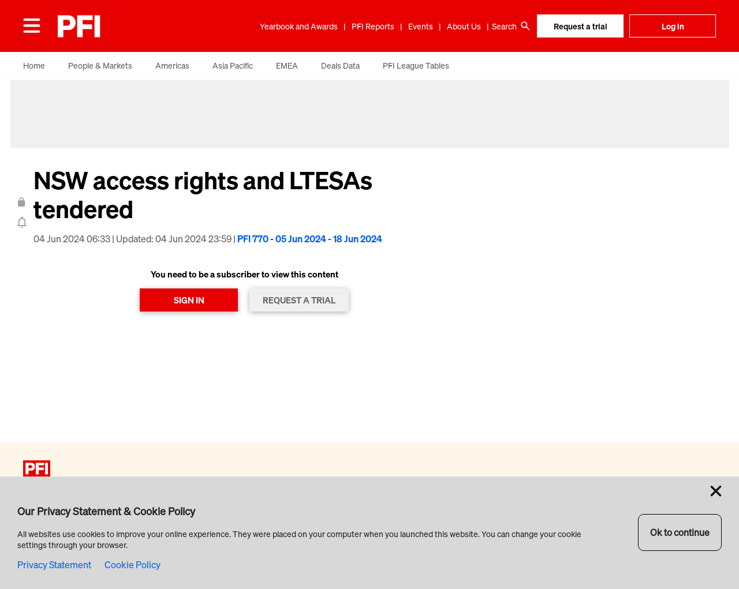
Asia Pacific (232, 65)
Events (420, 26)
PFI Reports (373, 26)
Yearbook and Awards (299, 26)
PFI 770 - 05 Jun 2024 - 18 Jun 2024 (309, 238)
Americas (172, 65)
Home (34, 65)
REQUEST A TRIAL (299, 300)
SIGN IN (189, 300)
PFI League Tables (416, 65)
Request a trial (580, 26)
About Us (464, 26)
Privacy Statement (54, 564)
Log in (673, 26)
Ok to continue (680, 532)
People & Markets (100, 65)
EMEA (287, 65)
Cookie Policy (132, 564)
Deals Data (340, 65)
